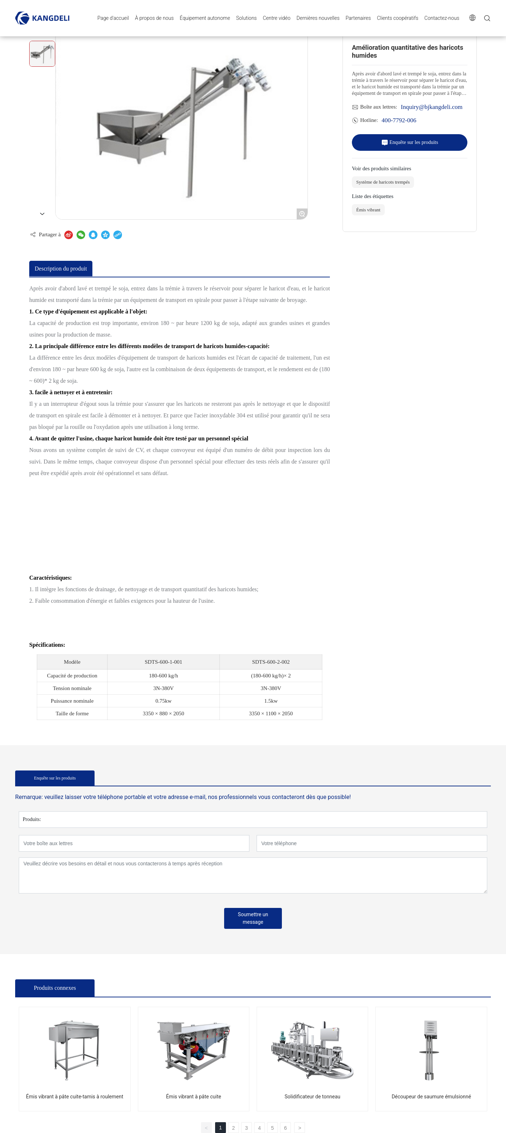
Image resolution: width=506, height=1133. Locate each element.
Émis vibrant (368, 209)
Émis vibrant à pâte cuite (193, 1096)
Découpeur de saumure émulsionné (431, 1096)
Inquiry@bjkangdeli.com (431, 106)
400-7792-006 (398, 120)
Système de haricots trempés (383, 182)
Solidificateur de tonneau (312, 1096)
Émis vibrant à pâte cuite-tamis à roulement (74, 1096)
